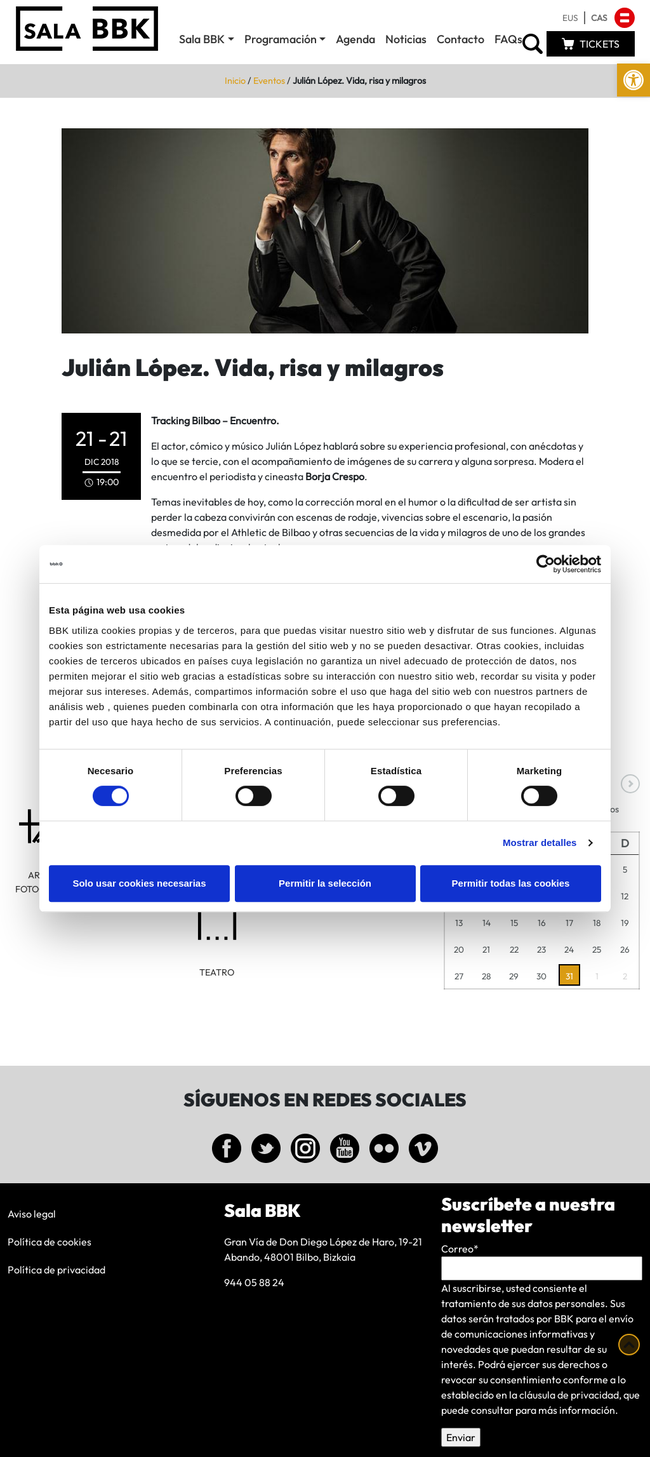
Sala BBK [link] (202, 39)
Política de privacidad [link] (56, 1269)
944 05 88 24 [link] (254, 1282)
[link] (633, 80)
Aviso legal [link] (32, 1213)
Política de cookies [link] (49, 1241)
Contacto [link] (460, 39)
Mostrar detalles (540, 842)
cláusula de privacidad (569, 1394)
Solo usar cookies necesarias (139, 883)
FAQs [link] (508, 39)
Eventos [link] (269, 80)
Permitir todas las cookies (511, 883)
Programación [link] (280, 39)
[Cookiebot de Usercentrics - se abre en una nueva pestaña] (545, 564)
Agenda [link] (355, 39)
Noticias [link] (406, 39)
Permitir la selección (325, 883)
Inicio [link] (235, 80)
